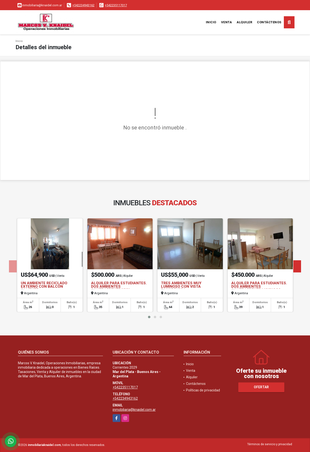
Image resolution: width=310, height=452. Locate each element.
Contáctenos (269, 22)
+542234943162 (83, 5)
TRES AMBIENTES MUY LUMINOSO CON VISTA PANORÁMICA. (181, 286)
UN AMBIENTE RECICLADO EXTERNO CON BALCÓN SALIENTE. (44, 286)
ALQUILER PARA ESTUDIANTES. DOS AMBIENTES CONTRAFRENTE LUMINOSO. (259, 286)
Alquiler (244, 22)
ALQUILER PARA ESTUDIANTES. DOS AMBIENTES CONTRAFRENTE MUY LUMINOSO (119, 288)
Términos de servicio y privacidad (269, 444)
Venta (226, 22)
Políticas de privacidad (203, 390)
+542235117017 (116, 5)
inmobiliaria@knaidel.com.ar (134, 410)
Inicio (211, 22)
